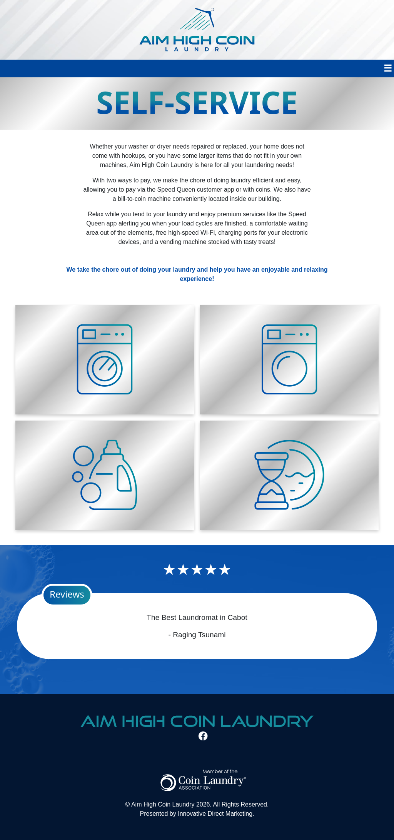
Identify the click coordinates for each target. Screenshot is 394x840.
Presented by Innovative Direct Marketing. (197, 813)
